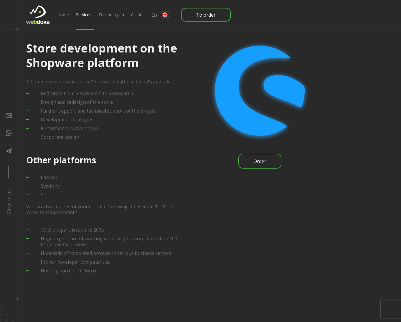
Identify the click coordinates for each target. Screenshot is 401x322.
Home (63, 15)
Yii (43, 195)
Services (83, 15)
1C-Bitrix (164, 206)
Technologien (111, 15)
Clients (137, 15)
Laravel (49, 177)
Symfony (50, 186)
